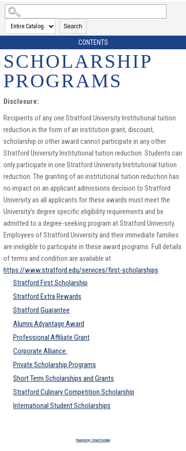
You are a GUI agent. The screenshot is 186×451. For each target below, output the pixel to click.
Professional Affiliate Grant (51, 337)
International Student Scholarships (62, 405)
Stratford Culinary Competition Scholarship (73, 392)
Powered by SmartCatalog (93, 440)
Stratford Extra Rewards (47, 296)
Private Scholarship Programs (54, 364)
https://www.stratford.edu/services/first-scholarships (80, 270)
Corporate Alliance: (40, 351)
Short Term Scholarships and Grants (63, 378)
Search (73, 26)
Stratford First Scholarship (50, 282)
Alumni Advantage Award (48, 323)
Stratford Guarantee (41, 310)
